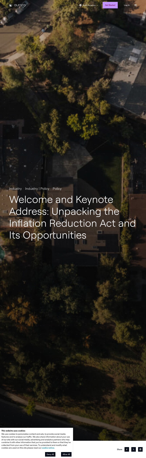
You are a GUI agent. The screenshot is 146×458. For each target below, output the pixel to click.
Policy (57, 188)
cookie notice (48, 448)
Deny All (50, 454)
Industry (15, 188)
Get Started (110, 5)
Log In (127, 5)
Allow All (66, 454)
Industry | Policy (37, 188)
